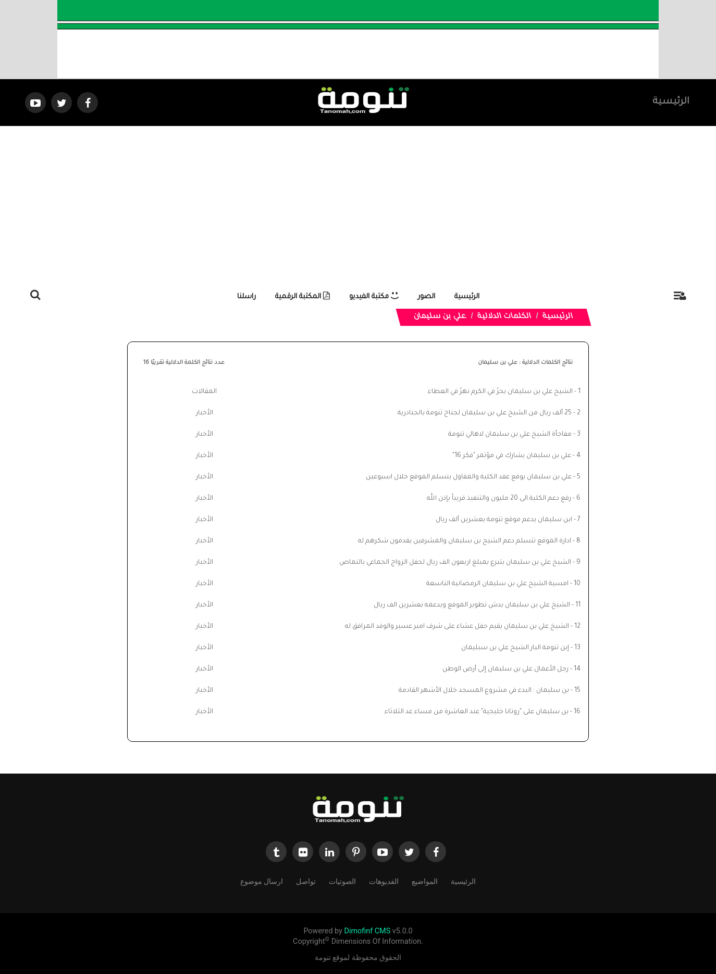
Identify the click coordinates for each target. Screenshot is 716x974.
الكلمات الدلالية (505, 317)
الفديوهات (384, 880)
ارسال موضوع (261, 880)
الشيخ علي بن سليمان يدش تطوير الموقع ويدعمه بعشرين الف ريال (472, 605)
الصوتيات (342, 880)
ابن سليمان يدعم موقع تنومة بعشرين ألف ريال (504, 520)
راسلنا (246, 297)
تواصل (306, 880)
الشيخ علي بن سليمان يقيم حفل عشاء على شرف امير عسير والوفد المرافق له (457, 626)
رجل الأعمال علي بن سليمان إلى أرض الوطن (505, 669)
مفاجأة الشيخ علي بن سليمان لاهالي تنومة (510, 434)
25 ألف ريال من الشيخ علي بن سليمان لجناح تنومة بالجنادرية (485, 413)
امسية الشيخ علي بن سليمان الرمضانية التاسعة (497, 584)
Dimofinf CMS (367, 931)
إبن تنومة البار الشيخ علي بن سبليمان (515, 648)
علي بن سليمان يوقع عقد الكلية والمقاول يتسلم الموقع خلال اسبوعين (469, 477)
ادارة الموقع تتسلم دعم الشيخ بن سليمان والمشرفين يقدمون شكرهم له (464, 541)
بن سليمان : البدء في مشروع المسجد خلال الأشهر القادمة (484, 690)
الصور (426, 297)
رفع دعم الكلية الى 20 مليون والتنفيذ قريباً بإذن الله (499, 498)
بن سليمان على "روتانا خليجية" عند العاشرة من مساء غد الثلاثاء (477, 712)
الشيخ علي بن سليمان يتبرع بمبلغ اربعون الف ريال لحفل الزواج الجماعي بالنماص (455, 562)
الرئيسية (670, 102)
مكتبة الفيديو (374, 297)
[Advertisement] (358, 204)
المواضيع (425, 880)
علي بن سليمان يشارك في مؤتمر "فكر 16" (511, 456)
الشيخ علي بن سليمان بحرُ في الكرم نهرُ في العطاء (500, 392)
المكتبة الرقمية (302, 297)
